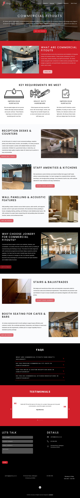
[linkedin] (40, 487)
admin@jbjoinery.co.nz (11, 475)
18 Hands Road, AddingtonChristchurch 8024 (30, 477)
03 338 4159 (50, 475)
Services (52, 3)
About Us (45, 3)
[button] (11, 409)
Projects (60, 3)
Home (39, 3)
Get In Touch (74, 3)
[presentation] (11, 457)
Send (4, 462)
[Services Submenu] (55, 3)
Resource (66, 3)
